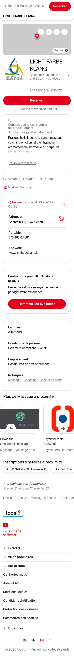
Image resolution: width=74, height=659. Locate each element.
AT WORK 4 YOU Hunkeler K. (26, 469)
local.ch (8, 498)
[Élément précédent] (11, 428)
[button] (37, 36)
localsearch (60, 649)
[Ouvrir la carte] (62, 218)
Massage (14, 380)
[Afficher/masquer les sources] (66, 50)
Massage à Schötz (43, 498)
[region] (37, 39)
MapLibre (58, 50)
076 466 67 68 (18, 237)
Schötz (22, 498)
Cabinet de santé (51, 380)
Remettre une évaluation (37, 304)
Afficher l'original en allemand (30, 132)
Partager (47, 179)
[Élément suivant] (63, 428)
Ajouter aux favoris (21, 179)
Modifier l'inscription (19, 187)
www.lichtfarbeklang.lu (23, 252)
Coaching (30, 380)
